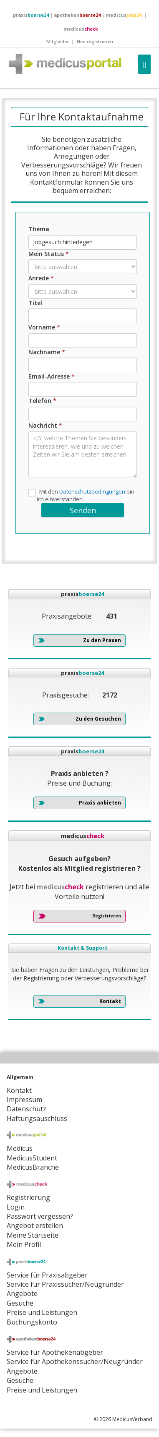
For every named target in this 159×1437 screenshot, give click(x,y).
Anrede (41, 278)
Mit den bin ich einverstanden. (81, 495)
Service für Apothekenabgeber (55, 1352)
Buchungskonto (32, 1322)
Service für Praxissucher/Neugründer (65, 1284)
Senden (83, 510)
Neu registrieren (95, 41)
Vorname (44, 327)
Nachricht (45, 425)
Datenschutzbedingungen (92, 491)
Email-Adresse (51, 376)
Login (16, 1207)
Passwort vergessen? (40, 1216)
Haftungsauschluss (37, 1118)
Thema (38, 229)
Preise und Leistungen (42, 1390)
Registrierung (28, 1197)
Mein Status (48, 254)
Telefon (42, 401)
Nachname (46, 352)
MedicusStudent (32, 1158)
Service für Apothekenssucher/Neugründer (75, 1361)
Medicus (20, 1148)
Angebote (22, 1293)
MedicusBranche (33, 1167)
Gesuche (20, 1303)
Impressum (24, 1099)
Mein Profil (24, 1244)
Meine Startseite (32, 1235)
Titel (35, 303)
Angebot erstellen (35, 1225)
